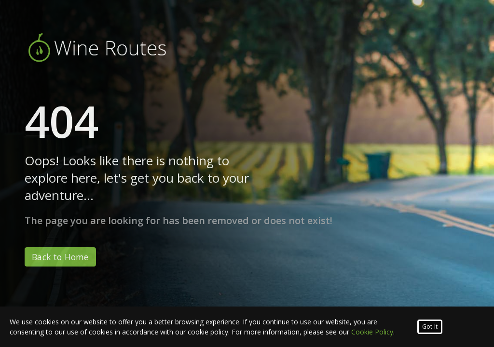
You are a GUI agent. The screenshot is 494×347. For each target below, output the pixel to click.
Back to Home (60, 257)
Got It (430, 326)
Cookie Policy (372, 331)
